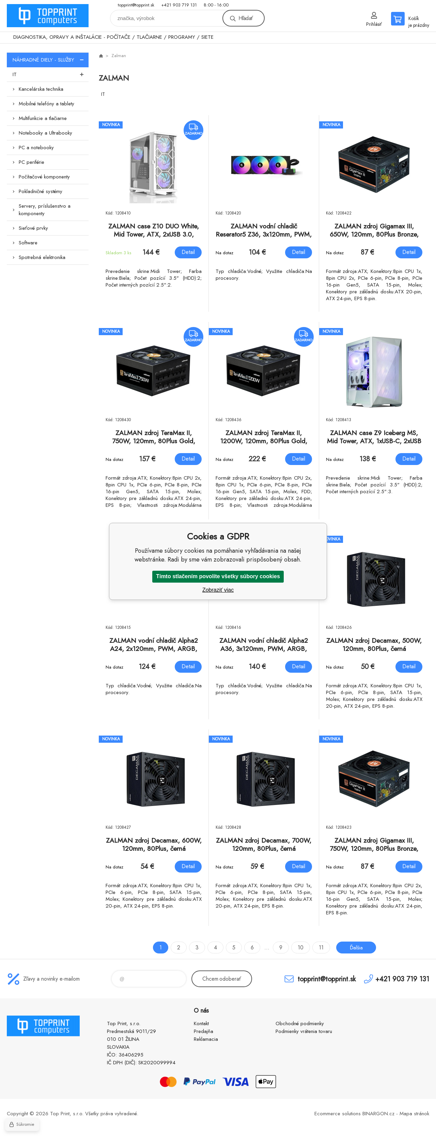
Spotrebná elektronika (42, 257)
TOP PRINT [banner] (48, 16)
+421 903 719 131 (179, 5)
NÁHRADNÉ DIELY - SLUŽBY (51, 60)
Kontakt (201, 1023)
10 (300, 947)
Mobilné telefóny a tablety (46, 103)
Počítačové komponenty (44, 176)
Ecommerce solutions (337, 1113)
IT (51, 74)
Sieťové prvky (33, 228)
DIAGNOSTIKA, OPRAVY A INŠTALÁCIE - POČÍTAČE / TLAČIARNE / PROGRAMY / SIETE (113, 37)
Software (28, 242)
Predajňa (203, 1031)
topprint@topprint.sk (136, 5)
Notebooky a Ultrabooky (45, 133)
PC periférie (31, 162)
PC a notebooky (36, 147)
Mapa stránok (414, 1113)
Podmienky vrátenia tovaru (304, 1031)
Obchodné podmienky (300, 1023)
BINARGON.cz (378, 1113)
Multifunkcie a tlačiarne (43, 118)
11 (320, 947)
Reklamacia (206, 1039)
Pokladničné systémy (40, 191)
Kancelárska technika (41, 89)
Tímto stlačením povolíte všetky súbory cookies (218, 576)
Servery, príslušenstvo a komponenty (45, 209)
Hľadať (245, 18)
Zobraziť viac (218, 590)
